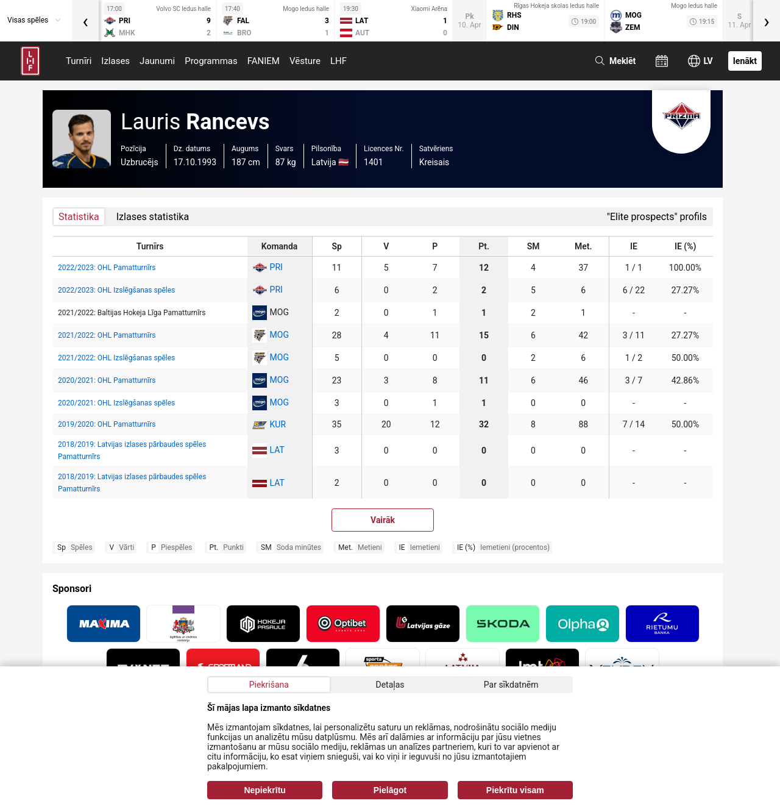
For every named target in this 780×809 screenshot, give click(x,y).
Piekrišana (269, 685)
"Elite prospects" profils (657, 217)
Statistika (78, 217)
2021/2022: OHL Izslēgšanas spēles (116, 358)
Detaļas (389, 685)
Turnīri (78, 60)
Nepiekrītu (264, 790)
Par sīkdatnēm (511, 685)
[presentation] (85, 20)
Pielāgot (390, 790)
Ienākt (745, 61)
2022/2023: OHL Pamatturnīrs (107, 267)
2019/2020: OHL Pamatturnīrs (107, 424)
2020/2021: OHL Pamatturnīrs (107, 380)
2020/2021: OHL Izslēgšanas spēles (116, 403)
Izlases (115, 60)
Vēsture (305, 60)
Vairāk (382, 520)
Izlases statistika (152, 217)
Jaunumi (157, 60)
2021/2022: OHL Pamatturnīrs (107, 335)
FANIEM (263, 60)
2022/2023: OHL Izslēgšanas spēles (116, 290)
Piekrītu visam (515, 790)
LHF (338, 60)
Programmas (211, 60)
